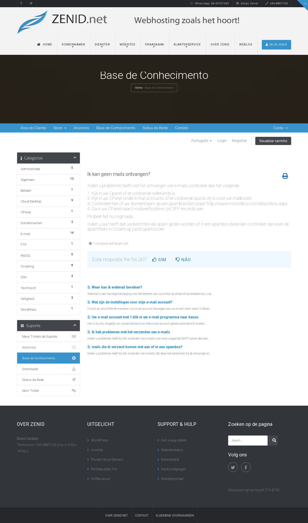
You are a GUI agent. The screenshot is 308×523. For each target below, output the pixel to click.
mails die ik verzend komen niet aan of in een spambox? (134, 347)
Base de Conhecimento (115, 128)
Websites (127, 44)
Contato (181, 128)
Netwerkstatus (172, 450)
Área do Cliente (33, 128)
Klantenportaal (172, 479)
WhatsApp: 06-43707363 (209, 3)
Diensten (102, 44)
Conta (280, 128)
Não (183, 259)
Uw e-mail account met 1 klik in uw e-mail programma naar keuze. (143, 317)
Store (59, 128)
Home (44, 44)
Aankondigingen (173, 469)
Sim (159, 259)
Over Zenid (220, 44)
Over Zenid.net (116, 515)
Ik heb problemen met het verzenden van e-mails (128, 332)
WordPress (99, 440)
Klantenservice (187, 44)
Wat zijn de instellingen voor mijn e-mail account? (129, 302)
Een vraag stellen (173, 440)
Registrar (239, 141)
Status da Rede (155, 128)
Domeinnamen (73, 44)
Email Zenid (247, 3)
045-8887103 (276, 3)
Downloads (48, 369)
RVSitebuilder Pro (104, 469)
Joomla (97, 450)
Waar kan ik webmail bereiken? (114, 287)
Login (222, 141)
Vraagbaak (154, 44)
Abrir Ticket (48, 390)
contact (141, 515)
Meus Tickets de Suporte (48, 336)
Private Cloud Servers (107, 459)
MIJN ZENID (276, 44)
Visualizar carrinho (273, 141)
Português (202, 141)
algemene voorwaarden (175, 515)
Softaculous (100, 479)
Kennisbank (170, 459)
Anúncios (81, 128)
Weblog (245, 44)
